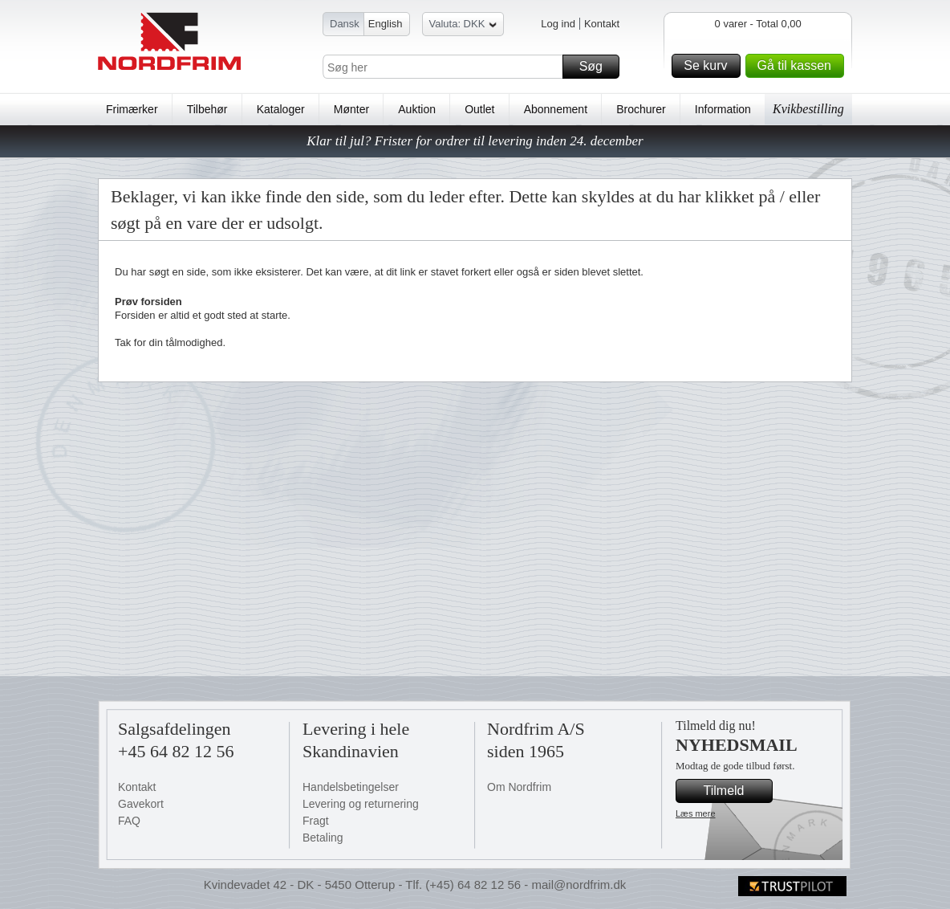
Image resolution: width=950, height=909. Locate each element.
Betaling (322, 837)
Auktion (417, 109)
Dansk (344, 24)
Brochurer (640, 109)
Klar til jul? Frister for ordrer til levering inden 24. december (475, 141)
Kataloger (281, 109)
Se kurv (709, 66)
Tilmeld (736, 791)
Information (723, 109)
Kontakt (601, 24)
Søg (597, 67)
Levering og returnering (360, 803)
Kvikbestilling (808, 109)
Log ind (558, 24)
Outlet (479, 109)
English (385, 24)
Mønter (351, 109)
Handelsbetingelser (350, 787)
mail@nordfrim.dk (578, 884)
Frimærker (132, 109)
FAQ (129, 820)
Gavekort (141, 803)
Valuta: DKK (463, 26)
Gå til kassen (798, 66)
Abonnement (555, 109)
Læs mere (696, 813)
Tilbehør (207, 109)
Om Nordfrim (519, 787)
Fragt (315, 820)
